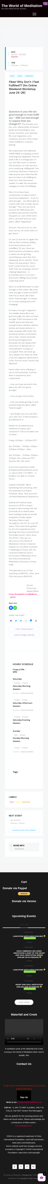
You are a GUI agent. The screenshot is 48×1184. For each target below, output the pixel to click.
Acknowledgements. (24, 1126)
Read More (19, 849)
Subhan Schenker (27, 693)
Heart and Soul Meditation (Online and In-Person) (29, 985)
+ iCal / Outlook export (24, 629)
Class (12, 76)
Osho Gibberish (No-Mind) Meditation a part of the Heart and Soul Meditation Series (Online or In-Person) (29, 954)
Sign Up (24, 1097)
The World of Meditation (21, 6)
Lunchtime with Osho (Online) (24, 830)
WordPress (12, 1178)
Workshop (29, 76)
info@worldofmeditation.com (30, 1102)
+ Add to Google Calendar (24, 635)
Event (20, 76)
